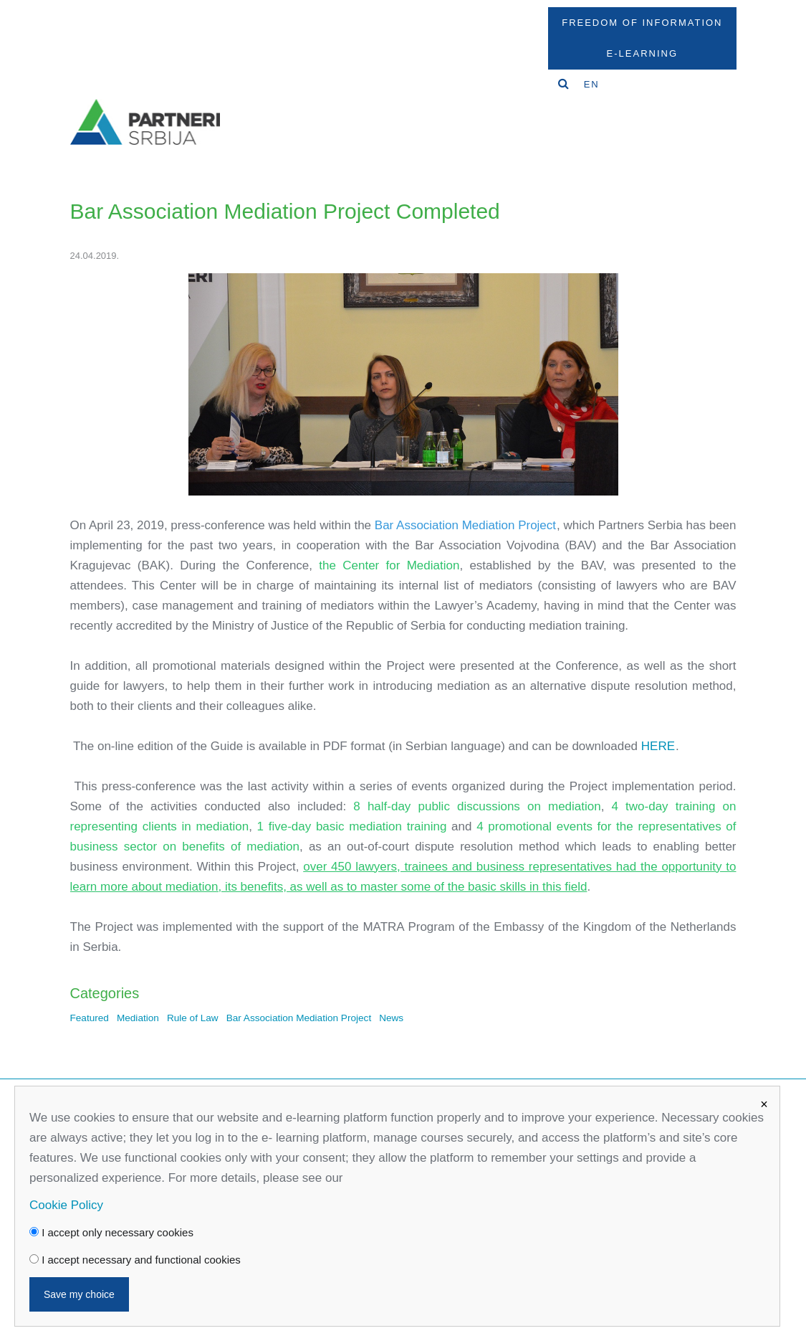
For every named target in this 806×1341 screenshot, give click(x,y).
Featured (89, 1018)
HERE (658, 746)
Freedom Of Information (642, 22)
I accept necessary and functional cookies (135, 1260)
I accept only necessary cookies (111, 1232)
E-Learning (642, 53)
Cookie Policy (66, 1205)
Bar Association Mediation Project (299, 1018)
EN (592, 84)
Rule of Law (193, 1018)
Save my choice (79, 1294)
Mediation (138, 1018)
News (391, 1018)
